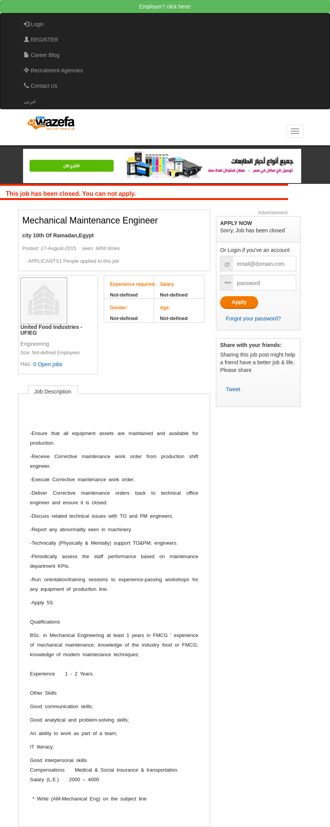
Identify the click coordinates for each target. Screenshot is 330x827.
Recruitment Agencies (53, 70)
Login (34, 24)
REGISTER (41, 40)
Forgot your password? (253, 318)
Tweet (233, 389)
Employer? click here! (165, 6)
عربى (30, 101)
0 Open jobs (48, 364)
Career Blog (42, 55)
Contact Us (40, 86)
